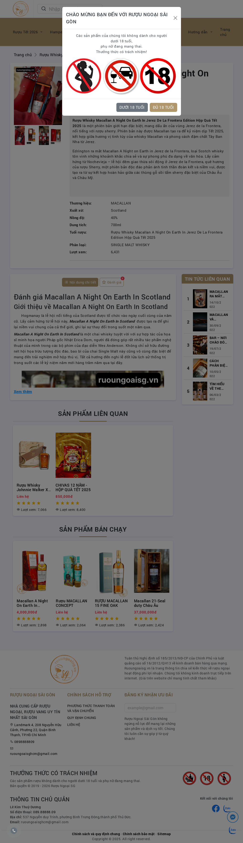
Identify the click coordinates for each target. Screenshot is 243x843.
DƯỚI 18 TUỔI (132, 107)
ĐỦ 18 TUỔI (163, 107)
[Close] (175, 18)
